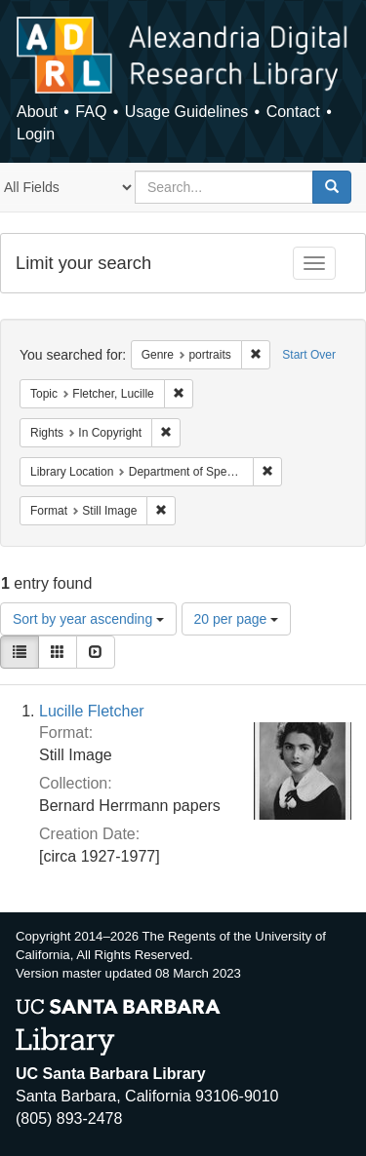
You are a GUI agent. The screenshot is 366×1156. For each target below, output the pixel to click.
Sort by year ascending (88, 619)
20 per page (236, 619)
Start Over (309, 355)
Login (36, 134)
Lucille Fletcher (91, 711)
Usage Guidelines (186, 111)
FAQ (90, 111)
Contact (293, 111)
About (37, 111)
